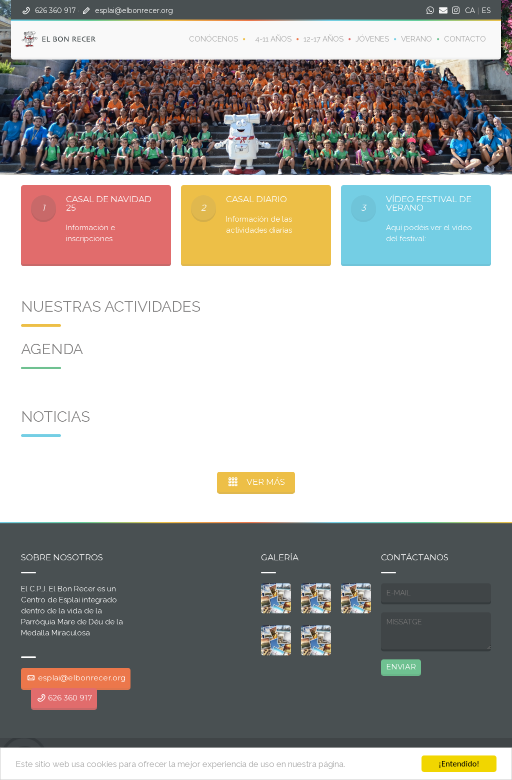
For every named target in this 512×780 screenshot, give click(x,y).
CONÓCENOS (213, 39)
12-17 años (324, 39)
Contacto (465, 39)
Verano (416, 39)
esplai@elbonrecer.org (134, 10)
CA (470, 10)
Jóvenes (372, 39)
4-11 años (273, 39)
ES (486, 10)
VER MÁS (256, 482)
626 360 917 (55, 10)
